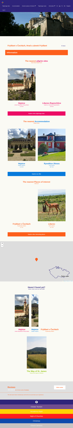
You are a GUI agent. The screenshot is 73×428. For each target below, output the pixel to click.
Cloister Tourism (36, 407)
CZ (57, 6)
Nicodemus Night (36, 411)
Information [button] (52, 6)
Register (68, 6)
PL (62, 6)
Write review (59, 387)
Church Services (36, 425)
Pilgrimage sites (6, 6)
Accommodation (16, 6)
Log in (3, 10)
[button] (36, 259)
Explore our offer (36, 174)
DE (64, 6)
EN (59, 6)
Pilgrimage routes (42, 6)
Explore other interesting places (36, 234)
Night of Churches (36, 416)
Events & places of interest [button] (29, 6)
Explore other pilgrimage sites (36, 113)
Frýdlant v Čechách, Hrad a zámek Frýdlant (27, 46)
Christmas (36, 421)
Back (63, 45)
